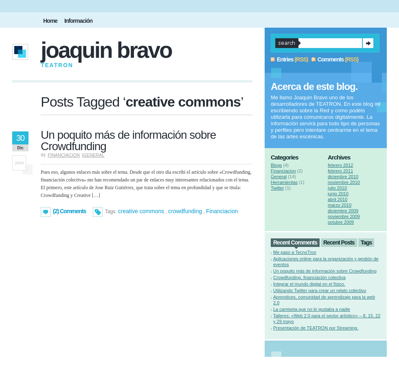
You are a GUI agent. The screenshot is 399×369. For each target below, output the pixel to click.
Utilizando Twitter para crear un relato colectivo (319, 290)
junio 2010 (338, 193)
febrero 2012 (340, 165)
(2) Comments (69, 211)
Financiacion (64, 155)
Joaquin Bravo (106, 50)
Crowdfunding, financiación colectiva (309, 277)
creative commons (141, 211)
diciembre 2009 (343, 210)
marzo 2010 (339, 205)
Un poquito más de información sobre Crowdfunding (128, 141)
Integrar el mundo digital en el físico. (309, 284)
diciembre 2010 (343, 176)
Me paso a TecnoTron (294, 252)
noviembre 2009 (344, 216)
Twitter (277, 188)
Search (368, 43)
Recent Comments (295, 242)
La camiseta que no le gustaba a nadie (311, 309)
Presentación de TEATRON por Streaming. (315, 327)
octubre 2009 (341, 222)
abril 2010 (337, 199)
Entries (285, 59)
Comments (331, 59)
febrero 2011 (340, 170)
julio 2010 (337, 188)
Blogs (276, 165)
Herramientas (284, 182)
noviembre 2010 (344, 182)
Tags (366, 242)
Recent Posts (339, 242)
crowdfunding (185, 211)
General (94, 155)
